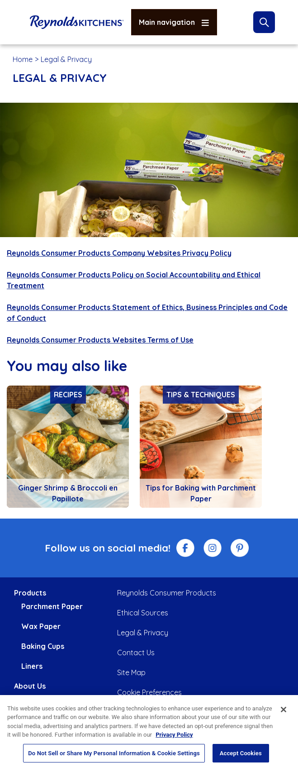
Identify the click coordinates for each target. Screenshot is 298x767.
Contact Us (136, 652)
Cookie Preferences (149, 692)
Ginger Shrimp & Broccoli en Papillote (68, 493)
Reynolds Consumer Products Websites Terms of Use (100, 339)
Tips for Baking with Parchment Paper (201, 493)
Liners (32, 666)
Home (23, 59)
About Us (30, 686)
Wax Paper (41, 626)
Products (30, 592)
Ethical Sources (142, 612)
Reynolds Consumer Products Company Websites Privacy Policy (119, 252)
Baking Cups (42, 646)
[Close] (283, 715)
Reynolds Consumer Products (166, 592)
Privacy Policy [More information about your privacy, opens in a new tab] (174, 740)
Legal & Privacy (142, 632)
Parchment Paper (52, 606)
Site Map (131, 672)
